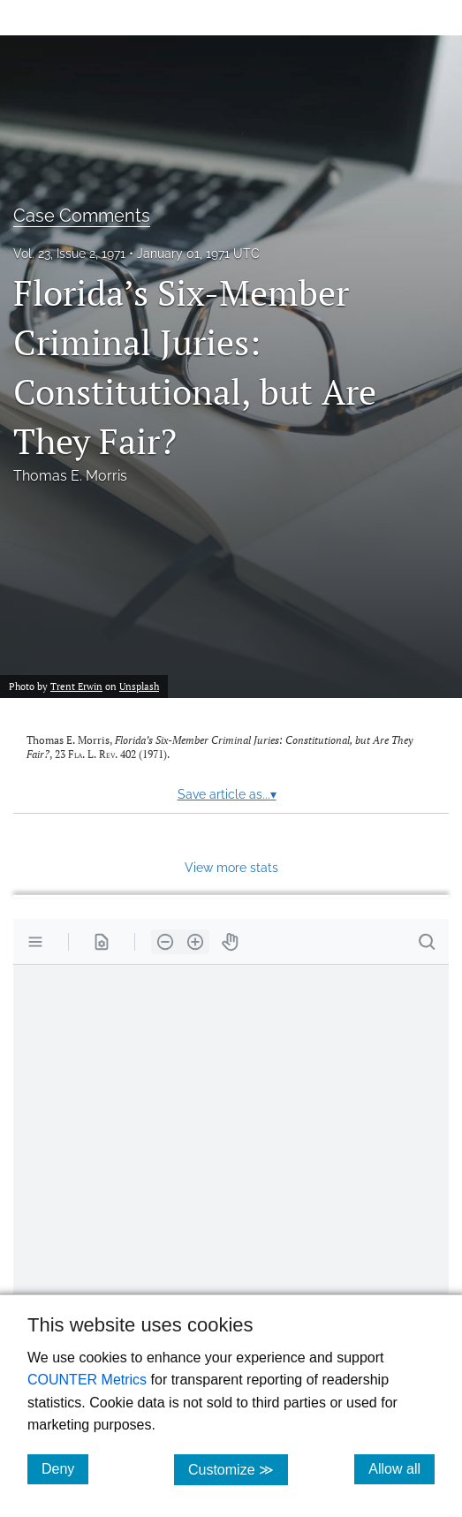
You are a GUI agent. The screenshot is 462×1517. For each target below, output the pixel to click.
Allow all (401, 1468)
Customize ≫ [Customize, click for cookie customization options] (238, 1468)
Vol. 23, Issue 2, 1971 (69, 254)
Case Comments (81, 215)
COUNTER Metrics (87, 1379)
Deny (65, 1468)
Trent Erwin (76, 686)
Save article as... (227, 794)
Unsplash (139, 686)
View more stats (231, 867)
